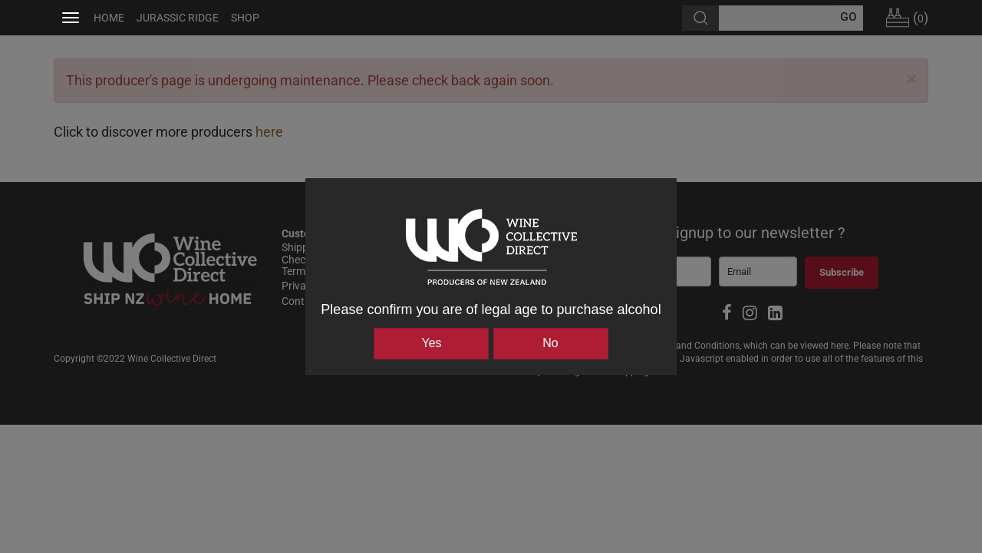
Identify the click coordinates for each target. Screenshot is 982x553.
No (550, 342)
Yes (431, 342)
